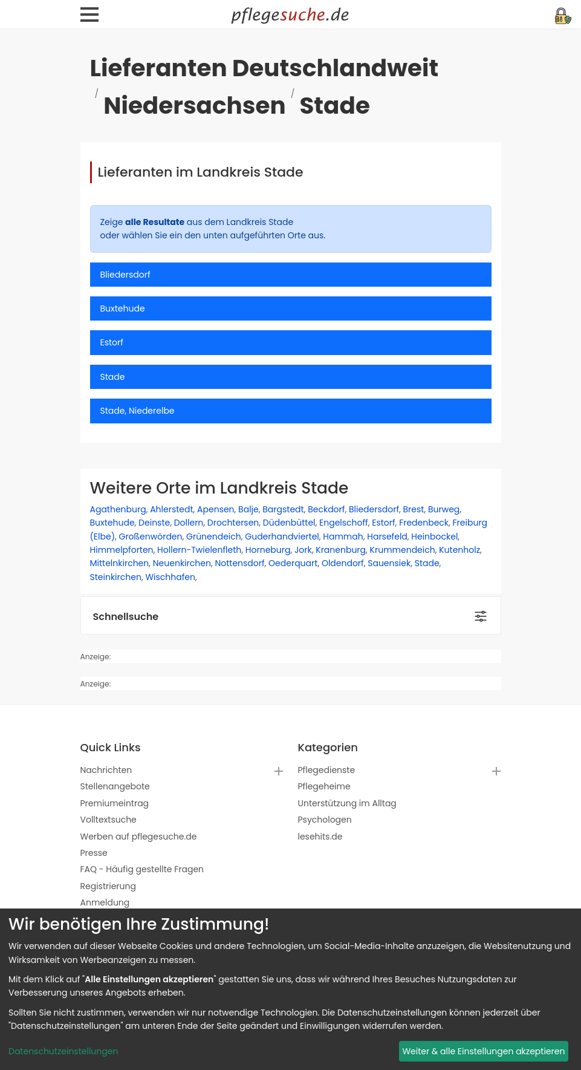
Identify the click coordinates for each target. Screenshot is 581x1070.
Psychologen (325, 820)
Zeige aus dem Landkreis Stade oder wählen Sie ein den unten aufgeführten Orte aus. (213, 228)
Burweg (443, 509)
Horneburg (268, 550)
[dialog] (290, 989)
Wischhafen (170, 577)
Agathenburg (118, 509)
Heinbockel (434, 536)
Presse (94, 853)
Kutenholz (459, 550)
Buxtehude (112, 523)
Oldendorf (343, 563)
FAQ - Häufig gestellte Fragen (142, 869)
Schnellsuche (126, 617)
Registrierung (108, 886)
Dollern (189, 523)
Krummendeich (402, 550)
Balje (248, 509)
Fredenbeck (424, 523)
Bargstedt (282, 509)
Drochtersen (233, 523)
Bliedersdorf (374, 509)
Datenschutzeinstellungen (63, 1051)
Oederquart (292, 563)
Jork (303, 550)
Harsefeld (387, 536)
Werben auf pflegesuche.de (138, 836)
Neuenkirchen (182, 563)
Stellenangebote (115, 786)
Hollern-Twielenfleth (199, 550)
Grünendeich (213, 536)
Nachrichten (106, 770)
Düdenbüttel (289, 523)
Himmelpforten (122, 550)
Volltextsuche (108, 820)
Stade (427, 563)
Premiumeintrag (114, 803)
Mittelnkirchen (119, 563)
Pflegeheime (324, 786)
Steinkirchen (115, 577)
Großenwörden (151, 536)
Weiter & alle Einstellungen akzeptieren (483, 1051)
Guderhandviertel (282, 536)
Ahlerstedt (171, 509)
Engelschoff (343, 523)
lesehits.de (320, 836)
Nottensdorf (239, 563)
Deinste (154, 523)
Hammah (343, 536)
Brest (413, 509)
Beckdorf (326, 509)
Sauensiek (389, 563)
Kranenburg (341, 550)
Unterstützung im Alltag (347, 803)
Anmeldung (105, 902)
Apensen (216, 509)
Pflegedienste (326, 770)
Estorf (383, 523)
